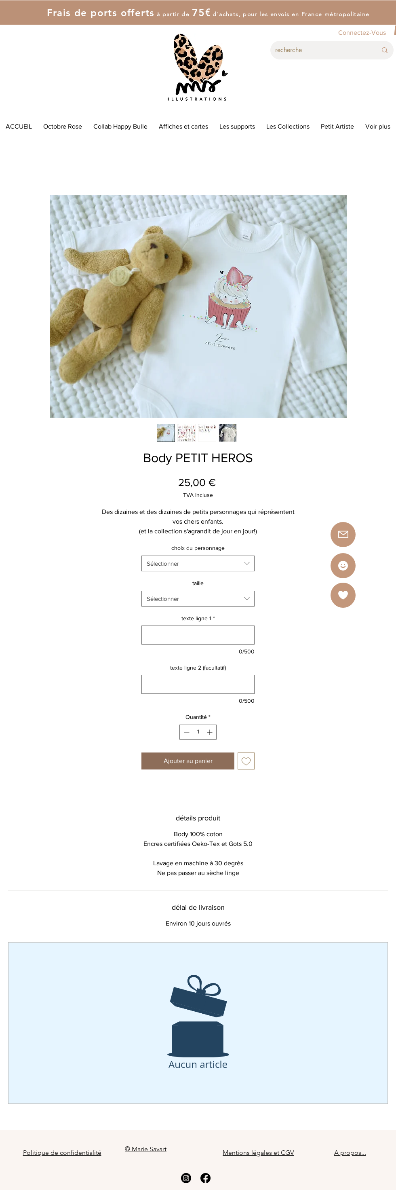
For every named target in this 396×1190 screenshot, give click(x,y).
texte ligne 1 (198, 618)
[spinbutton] (198, 732)
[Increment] (210, 732)
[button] (343, 595)
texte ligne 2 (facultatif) (198, 667)
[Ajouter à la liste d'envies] (246, 760)
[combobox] (198, 563)
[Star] (343, 565)
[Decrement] (186, 732)
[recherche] (320, 50)
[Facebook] (205, 1178)
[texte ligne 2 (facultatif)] (198, 684)
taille (198, 583)
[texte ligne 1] (198, 635)
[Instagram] (186, 1178)
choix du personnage (198, 548)
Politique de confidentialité (62, 1152)
